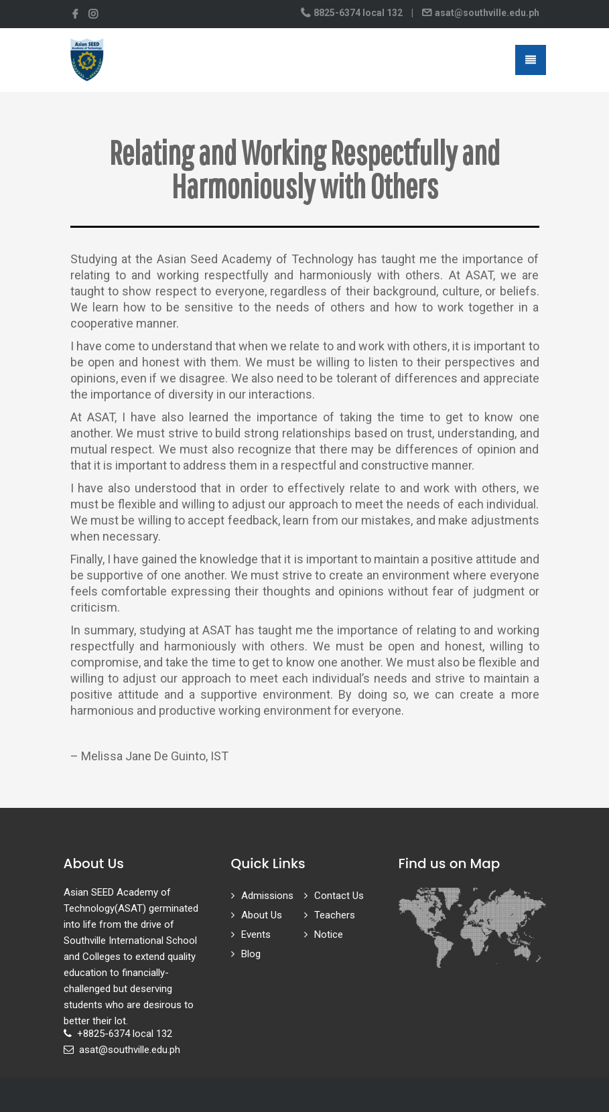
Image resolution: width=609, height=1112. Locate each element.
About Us (261, 915)
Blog (251, 954)
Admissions (267, 896)
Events (256, 934)
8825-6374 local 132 (358, 12)
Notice (328, 934)
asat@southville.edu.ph (486, 12)
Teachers (334, 915)
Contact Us (339, 896)
